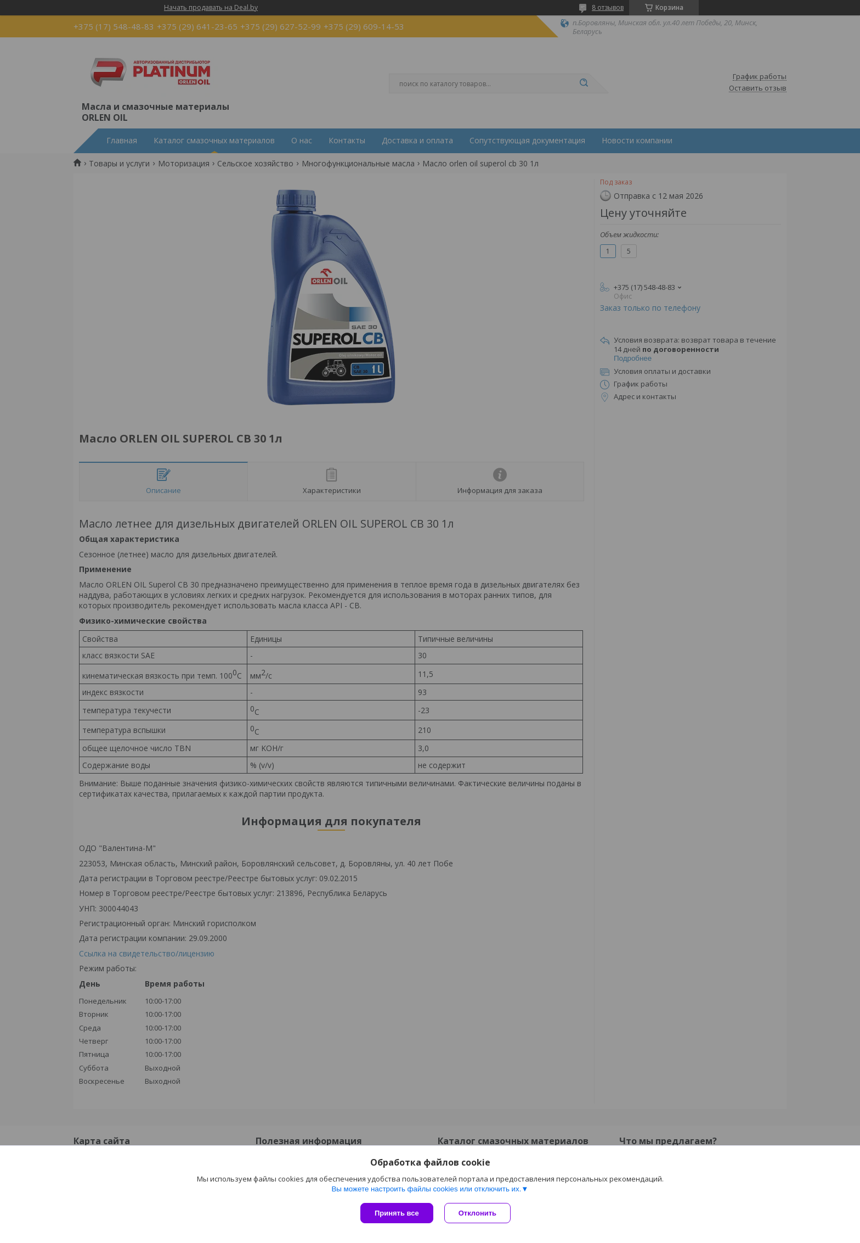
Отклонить (477, 1213)
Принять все (397, 1213)
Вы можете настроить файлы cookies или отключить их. (426, 1189)
